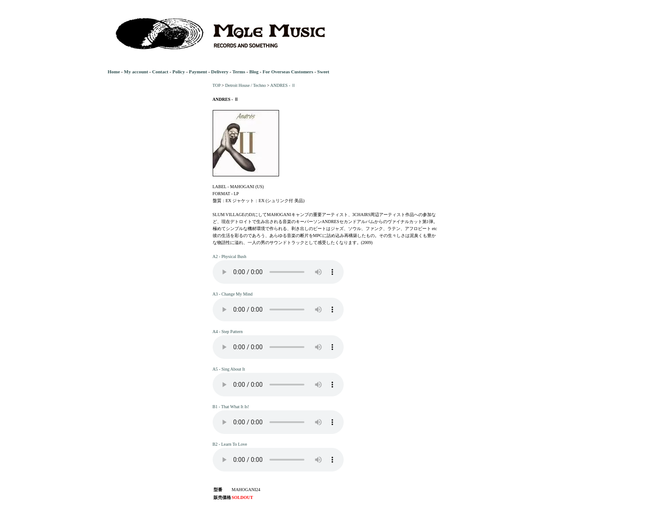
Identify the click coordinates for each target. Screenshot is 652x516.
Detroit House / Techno (245, 85)
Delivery (219, 71)
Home (114, 71)
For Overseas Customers (287, 71)
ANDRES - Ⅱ (283, 85)
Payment (198, 71)
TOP (217, 85)
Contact (160, 71)
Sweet (323, 71)
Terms (238, 71)
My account (136, 71)
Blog (254, 71)
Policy (178, 71)
